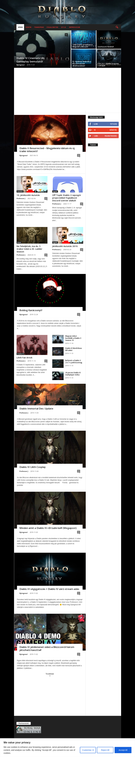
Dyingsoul (20, 65)
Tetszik (113, 124)
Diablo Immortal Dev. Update (36, 408)
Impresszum (74, 27)
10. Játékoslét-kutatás (28, 195)
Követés (113, 130)
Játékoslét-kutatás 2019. (65, 246)
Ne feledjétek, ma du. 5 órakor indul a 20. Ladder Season (29, 249)
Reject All (105, 750)
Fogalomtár (52, 27)
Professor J (21, 198)
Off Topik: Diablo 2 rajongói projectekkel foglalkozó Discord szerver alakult (66, 198)
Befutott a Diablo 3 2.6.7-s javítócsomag (73, 361)
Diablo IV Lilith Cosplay (32, 467)
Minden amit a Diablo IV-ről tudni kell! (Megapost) (48, 528)
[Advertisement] (67, 89)
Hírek (20, 27)
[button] (117, 27)
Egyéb (55, 191)
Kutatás (20, 191)
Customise (87, 750)
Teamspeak (39, 27)
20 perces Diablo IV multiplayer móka (73, 373)
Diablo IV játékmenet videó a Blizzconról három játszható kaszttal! (46, 648)
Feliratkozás (111, 136)
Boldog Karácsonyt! (30, 310)
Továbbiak (50, 675)
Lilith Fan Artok (24, 357)
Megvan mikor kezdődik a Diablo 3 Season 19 (73, 338)
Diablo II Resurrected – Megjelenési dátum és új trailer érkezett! (47, 150)
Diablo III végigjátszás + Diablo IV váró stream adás (49, 589)
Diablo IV (20, 354)
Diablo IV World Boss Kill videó (73, 349)
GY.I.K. (63, 27)
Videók (28, 27)
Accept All (123, 750)
